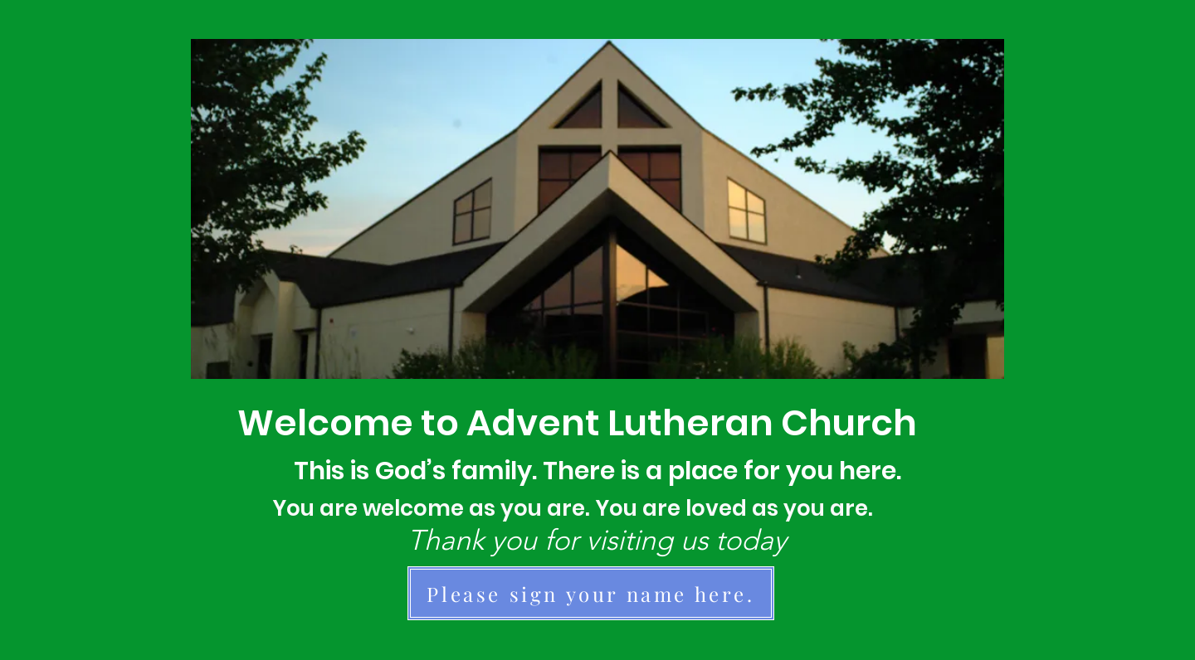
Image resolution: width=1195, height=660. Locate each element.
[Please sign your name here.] (590, 593)
